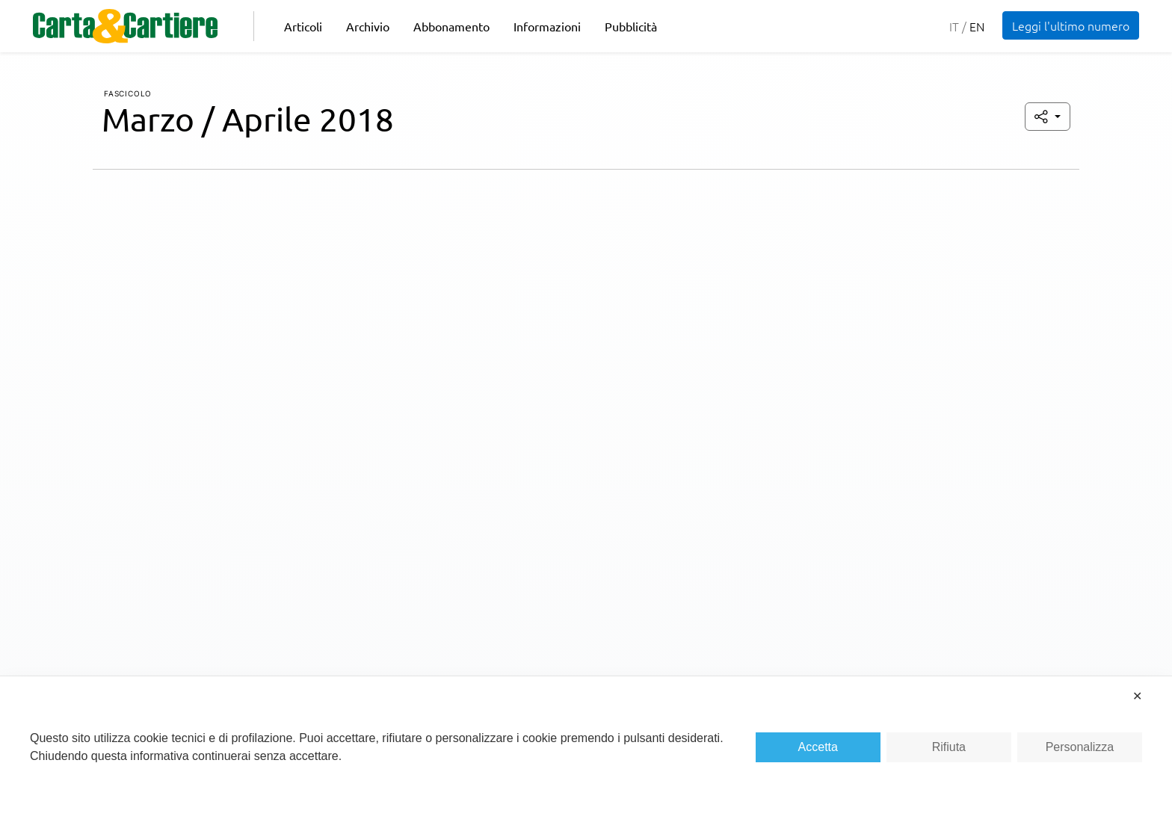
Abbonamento (451, 26)
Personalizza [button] (1080, 747)
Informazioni (547, 26)
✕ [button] (1137, 696)
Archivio (367, 26)
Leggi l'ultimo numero (1070, 25)
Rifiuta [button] (949, 747)
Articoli (303, 26)
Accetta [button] (818, 747)
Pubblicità (631, 26)
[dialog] (586, 756)
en (976, 26)
